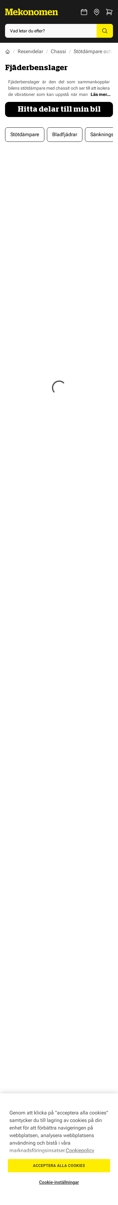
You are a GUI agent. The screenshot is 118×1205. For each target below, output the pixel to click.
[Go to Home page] (31, 11)
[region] (59, 1149)
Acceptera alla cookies (59, 1165)
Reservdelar (30, 51)
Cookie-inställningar (59, 1182)
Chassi (58, 51)
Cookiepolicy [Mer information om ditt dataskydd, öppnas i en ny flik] (80, 1150)
